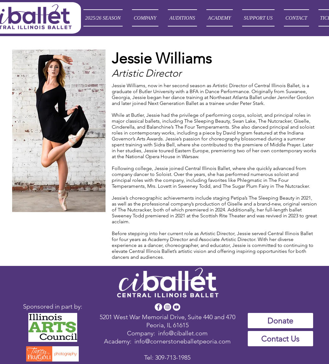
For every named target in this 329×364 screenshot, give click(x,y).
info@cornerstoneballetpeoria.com (182, 341)
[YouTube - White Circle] (176, 307)
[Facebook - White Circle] (158, 307)
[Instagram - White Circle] (167, 307)
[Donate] (280, 320)
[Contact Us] (280, 338)
